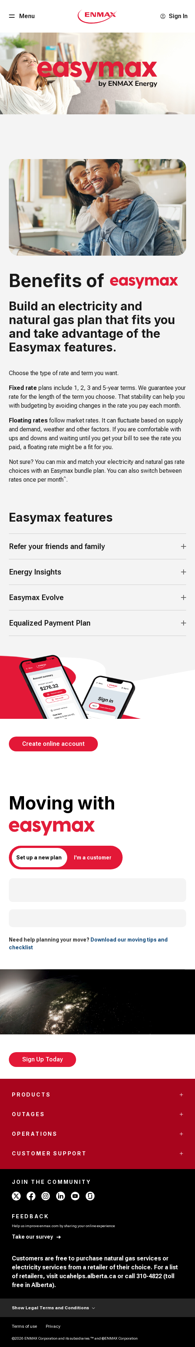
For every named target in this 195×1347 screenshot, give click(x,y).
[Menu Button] (21, 16)
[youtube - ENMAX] (75, 1196)
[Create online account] (53, 744)
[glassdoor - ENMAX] (90, 1196)
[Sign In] (174, 16)
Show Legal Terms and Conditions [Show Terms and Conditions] (53, 1307)
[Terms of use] (24, 1326)
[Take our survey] (37, 1237)
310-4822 (149, 1276)
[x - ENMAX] (16, 1196)
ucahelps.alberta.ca (87, 1276)
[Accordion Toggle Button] (183, 546)
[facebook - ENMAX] (31, 1196)
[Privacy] (53, 1326)
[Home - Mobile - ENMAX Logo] (97, 16)
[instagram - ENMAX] (45, 1196)
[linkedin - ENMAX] (60, 1196)
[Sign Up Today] (42, 1059)
